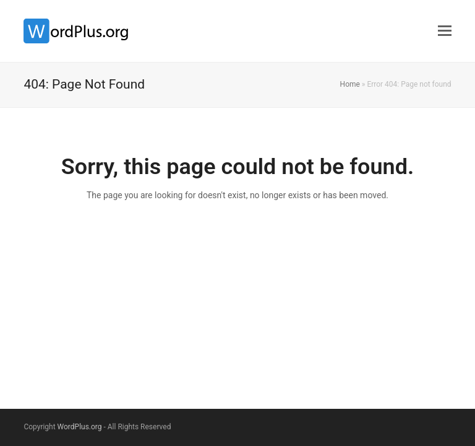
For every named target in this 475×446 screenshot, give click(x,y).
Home (350, 84)
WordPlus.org (80, 426)
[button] (444, 31)
